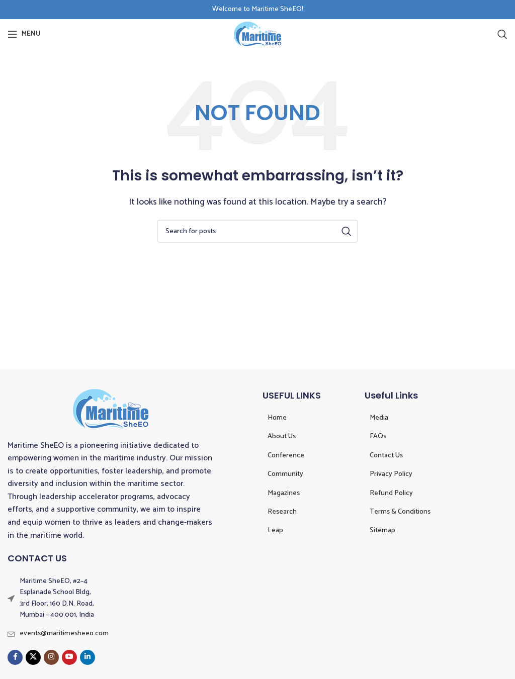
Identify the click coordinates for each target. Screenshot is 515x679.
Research (282, 512)
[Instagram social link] (51, 657)
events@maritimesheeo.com (64, 633)
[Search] (502, 34)
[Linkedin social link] (87, 657)
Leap (275, 530)
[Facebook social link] (15, 657)
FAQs (378, 436)
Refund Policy (391, 493)
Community (285, 474)
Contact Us (386, 455)
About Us (282, 436)
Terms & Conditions (400, 512)
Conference (286, 455)
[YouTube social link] (69, 657)
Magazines (284, 493)
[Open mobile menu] (24, 34)
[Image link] (110, 408)
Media (379, 418)
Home (277, 418)
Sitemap (382, 530)
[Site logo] (257, 34)
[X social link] (33, 657)
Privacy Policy (391, 474)
